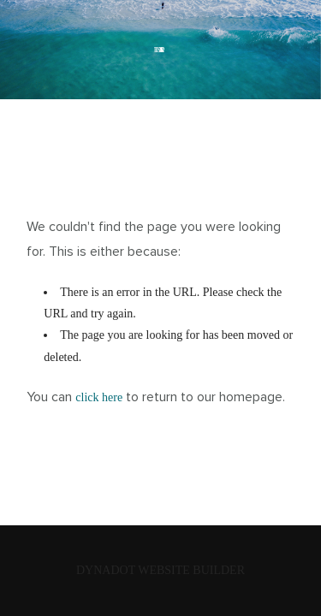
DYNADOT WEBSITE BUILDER (160, 570)
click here (98, 397)
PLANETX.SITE (160, 49)
